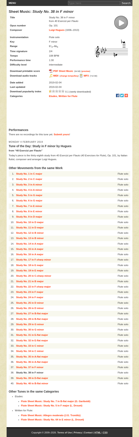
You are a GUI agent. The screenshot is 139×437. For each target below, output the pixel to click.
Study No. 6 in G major (29, 200)
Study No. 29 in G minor (30, 324)
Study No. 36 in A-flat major (32, 362)
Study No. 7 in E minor (29, 206)
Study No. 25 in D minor (30, 303)
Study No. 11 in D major (29, 227)
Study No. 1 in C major (29, 173)
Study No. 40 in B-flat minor (32, 383)
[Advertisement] (69, 113)
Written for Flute (68, 96)
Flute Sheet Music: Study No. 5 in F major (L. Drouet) (52, 405)
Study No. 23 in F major (29, 292)
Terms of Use (64, 432)
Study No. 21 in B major (29, 281)
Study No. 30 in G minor (30, 329)
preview (86, 71)
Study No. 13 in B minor (30, 238)
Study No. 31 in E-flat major (32, 335)
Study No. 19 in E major (29, 270)
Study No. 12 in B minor (30, 233)
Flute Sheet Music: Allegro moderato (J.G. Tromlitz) (51, 415)
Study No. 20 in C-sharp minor (33, 276)
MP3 (86, 75)
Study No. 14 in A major (29, 243)
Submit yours (61, 134)
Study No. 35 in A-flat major (32, 356)
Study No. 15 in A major (29, 249)
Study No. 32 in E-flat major (32, 340)
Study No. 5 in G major (29, 195)
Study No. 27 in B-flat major (32, 313)
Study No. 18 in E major (29, 265)
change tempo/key (69, 76)
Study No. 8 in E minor (29, 211)
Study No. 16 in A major (29, 254)
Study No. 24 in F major (29, 297)
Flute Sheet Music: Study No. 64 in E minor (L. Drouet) (52, 419)
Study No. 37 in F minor (29, 367)
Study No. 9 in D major (29, 216)
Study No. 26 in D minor (30, 308)
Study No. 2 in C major (29, 179)
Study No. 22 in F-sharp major (33, 286)
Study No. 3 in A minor (29, 184)
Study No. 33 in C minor (30, 345)
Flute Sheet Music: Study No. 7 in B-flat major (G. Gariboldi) (55, 401)
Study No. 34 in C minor (30, 351)
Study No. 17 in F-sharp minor (33, 259)
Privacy (78, 432)
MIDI (55, 75)
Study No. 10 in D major (29, 222)
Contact (88, 432)
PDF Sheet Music (63, 71)
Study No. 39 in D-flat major (32, 378)
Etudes (53, 96)
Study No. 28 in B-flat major (32, 319)
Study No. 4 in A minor (29, 190)
